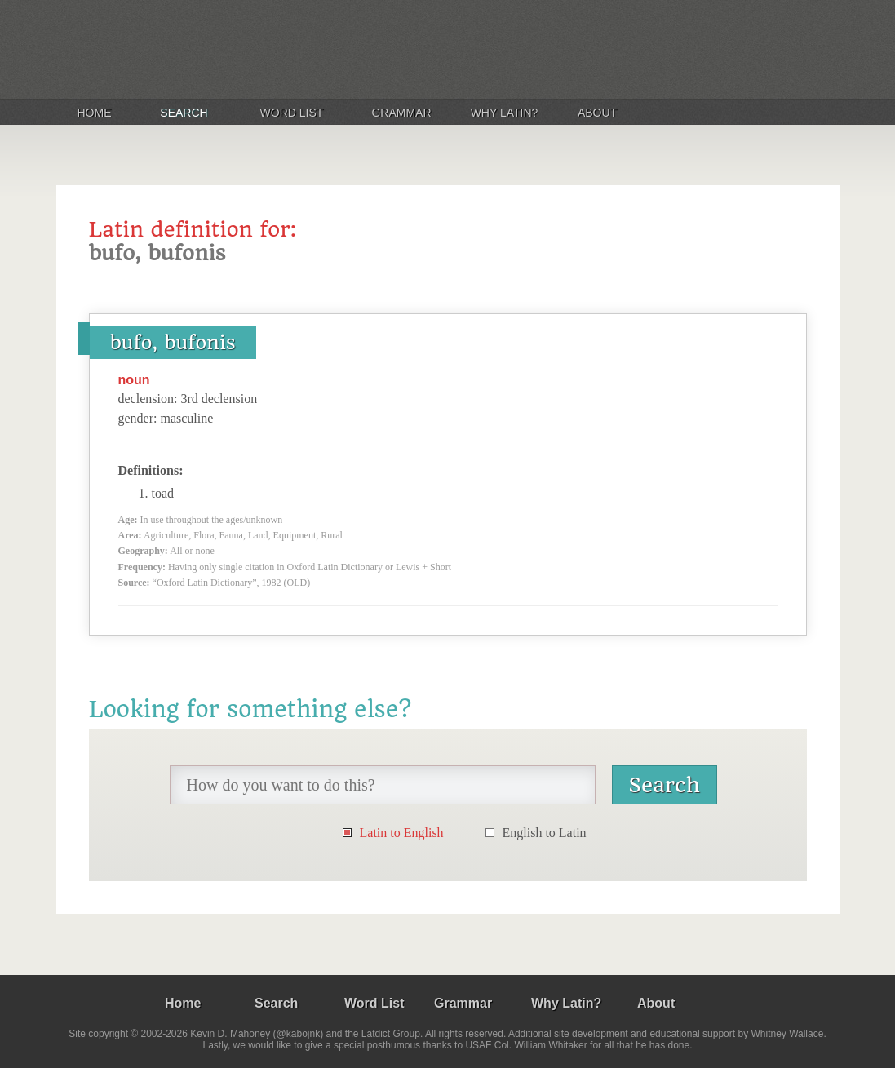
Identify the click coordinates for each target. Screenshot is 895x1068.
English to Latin (545, 833)
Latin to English (402, 833)
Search (183, 112)
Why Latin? (504, 112)
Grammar (401, 112)
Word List (292, 112)
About (597, 112)
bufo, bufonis (173, 342)
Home (95, 112)
